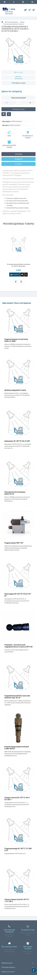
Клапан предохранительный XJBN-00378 (16, 748)
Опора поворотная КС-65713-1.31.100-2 (16, 900)
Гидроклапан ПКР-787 (13, 543)
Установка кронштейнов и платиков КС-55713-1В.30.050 (18, 265)
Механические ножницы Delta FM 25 (14, 493)
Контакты (18, 164)
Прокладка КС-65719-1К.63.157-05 (18, 595)
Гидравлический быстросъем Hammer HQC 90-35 (17, 697)
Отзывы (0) (18, 159)
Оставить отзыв (19, 83)
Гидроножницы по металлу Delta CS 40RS (16, 340)
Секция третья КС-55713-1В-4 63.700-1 (17, 798)
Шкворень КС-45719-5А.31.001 (17, 441)
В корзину (14, 274)
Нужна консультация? (18, 97)
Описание (18, 154)
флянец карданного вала (15, 390)
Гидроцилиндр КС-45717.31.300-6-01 (18, 849)
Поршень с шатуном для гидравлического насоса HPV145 (18, 646)
